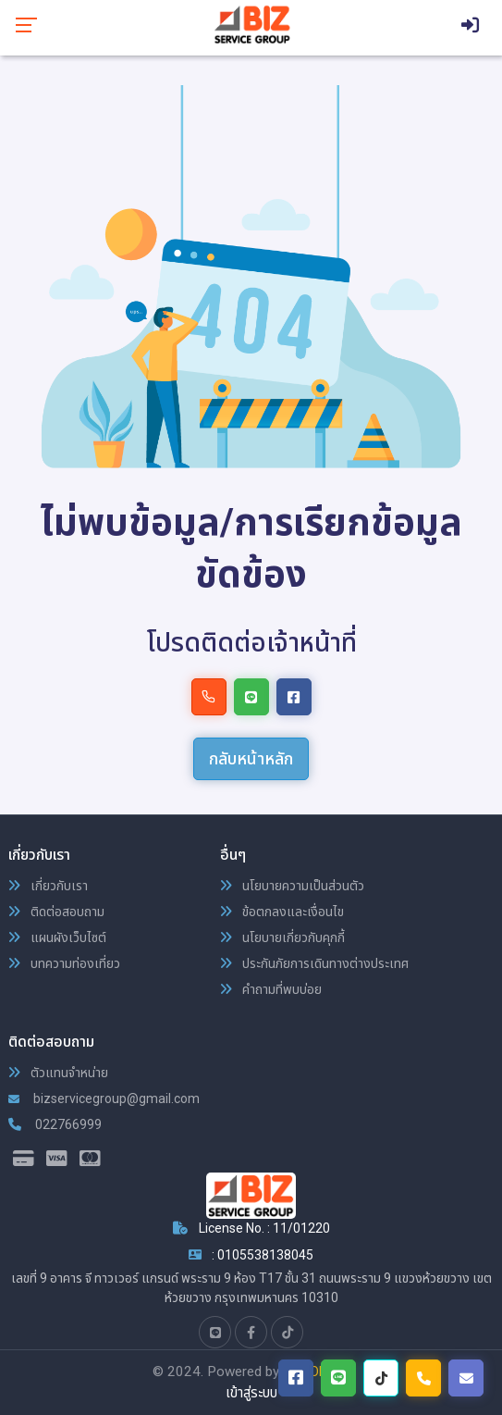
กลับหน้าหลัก (251, 758)
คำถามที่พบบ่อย (271, 989)
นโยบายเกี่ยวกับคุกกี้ (282, 937)
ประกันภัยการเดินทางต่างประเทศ (314, 963)
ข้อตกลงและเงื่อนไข (282, 911)
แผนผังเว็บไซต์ (57, 937)
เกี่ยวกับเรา (48, 885)
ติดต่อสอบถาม (56, 911)
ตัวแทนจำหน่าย (58, 1072)
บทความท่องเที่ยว (64, 963)
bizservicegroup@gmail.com (104, 1098)
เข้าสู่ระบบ (251, 1392)
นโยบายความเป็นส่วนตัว (292, 885)
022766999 (55, 1124)
